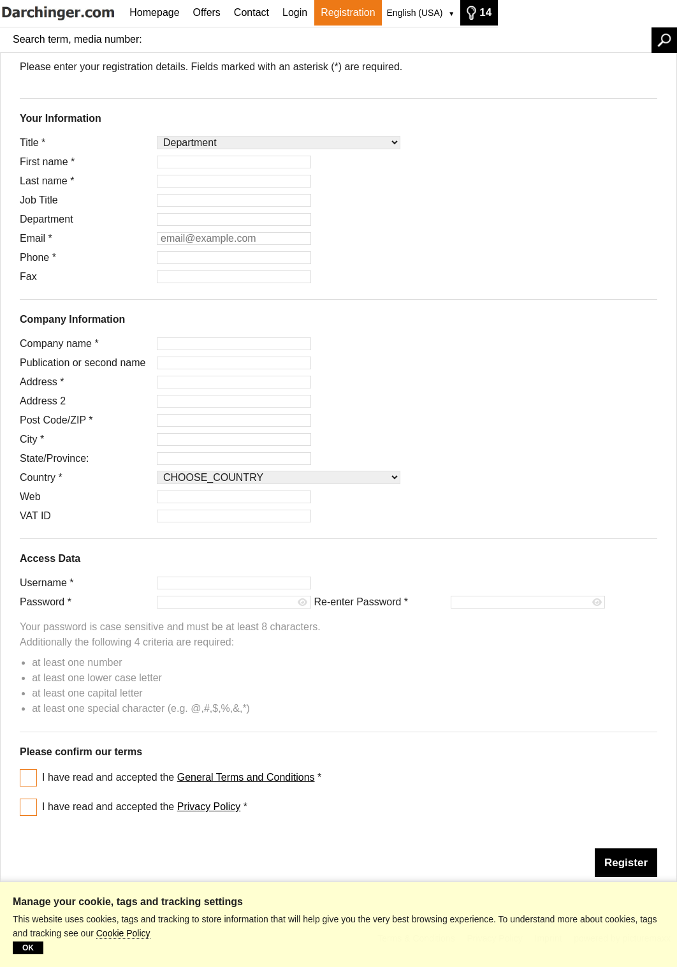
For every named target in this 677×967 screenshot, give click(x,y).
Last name (47, 180)
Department (46, 219)
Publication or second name (82, 362)
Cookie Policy (123, 933)
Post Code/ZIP (56, 420)
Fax (28, 276)
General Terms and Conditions (246, 777)
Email (36, 238)
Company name (59, 343)
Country (41, 477)
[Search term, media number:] (400, 39)
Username (46, 582)
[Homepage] (61, 12)
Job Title (39, 200)
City (32, 439)
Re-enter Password (361, 601)
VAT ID (35, 515)
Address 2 (43, 400)
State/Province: (54, 458)
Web (30, 496)
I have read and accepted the (181, 777)
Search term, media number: (77, 39)
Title (32, 142)
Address (42, 381)
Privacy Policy (209, 806)
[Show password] (303, 602)
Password (45, 601)
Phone (38, 257)
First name (47, 161)
